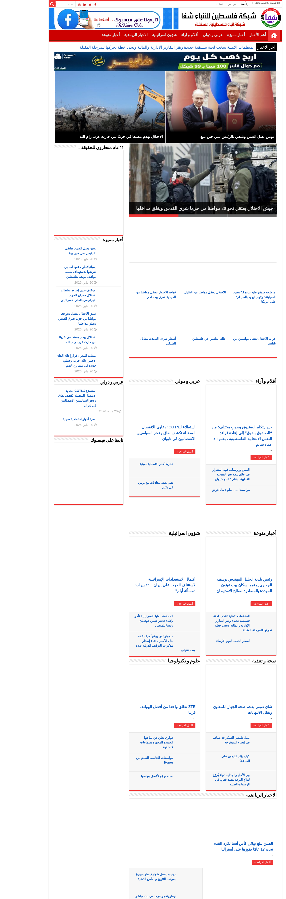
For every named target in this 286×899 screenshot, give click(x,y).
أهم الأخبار (235, 35)
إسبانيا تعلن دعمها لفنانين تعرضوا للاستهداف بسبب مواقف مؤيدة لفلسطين (58, 271)
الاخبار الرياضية (113, 35)
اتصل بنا (196, 4)
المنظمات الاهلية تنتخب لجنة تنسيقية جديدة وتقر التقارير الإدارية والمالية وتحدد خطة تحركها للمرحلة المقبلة (144, 47)
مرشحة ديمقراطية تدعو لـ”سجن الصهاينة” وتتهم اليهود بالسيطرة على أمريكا (232, 297)
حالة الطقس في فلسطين (186, 338)
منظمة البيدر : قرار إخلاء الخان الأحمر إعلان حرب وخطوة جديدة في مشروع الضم (54, 360)
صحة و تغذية (242, 661)
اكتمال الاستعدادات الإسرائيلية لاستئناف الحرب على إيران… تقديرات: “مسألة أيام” (142, 585)
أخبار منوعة (88, 35)
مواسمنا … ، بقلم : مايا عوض (208, 490)
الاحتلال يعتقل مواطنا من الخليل (182, 292)
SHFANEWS (50, 884)
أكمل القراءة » (162, 451)
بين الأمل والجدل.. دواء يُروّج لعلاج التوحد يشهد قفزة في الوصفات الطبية (208, 779)
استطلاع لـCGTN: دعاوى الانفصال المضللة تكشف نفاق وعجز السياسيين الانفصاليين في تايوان (143, 433)
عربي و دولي (190, 35)
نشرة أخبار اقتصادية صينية (134, 464)
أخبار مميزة (214, 35)
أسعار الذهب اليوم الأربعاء (211, 641)
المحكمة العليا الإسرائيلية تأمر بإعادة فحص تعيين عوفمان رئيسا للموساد (131, 620)
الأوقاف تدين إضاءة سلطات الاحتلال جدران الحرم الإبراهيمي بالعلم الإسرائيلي (56, 295)
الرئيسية (223, 4)
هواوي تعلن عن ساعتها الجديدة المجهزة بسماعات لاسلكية (134, 742)
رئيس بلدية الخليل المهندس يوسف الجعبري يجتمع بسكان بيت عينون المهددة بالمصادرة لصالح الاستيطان (222, 585)
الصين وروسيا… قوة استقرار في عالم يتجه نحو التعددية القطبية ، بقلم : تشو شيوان (209, 474)
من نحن (209, 4)
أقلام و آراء (167, 35)
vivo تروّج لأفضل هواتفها (135, 776)
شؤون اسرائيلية (142, 35)
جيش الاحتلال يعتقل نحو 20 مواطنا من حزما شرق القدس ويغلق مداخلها (182, 208)
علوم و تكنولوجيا (161, 661)
